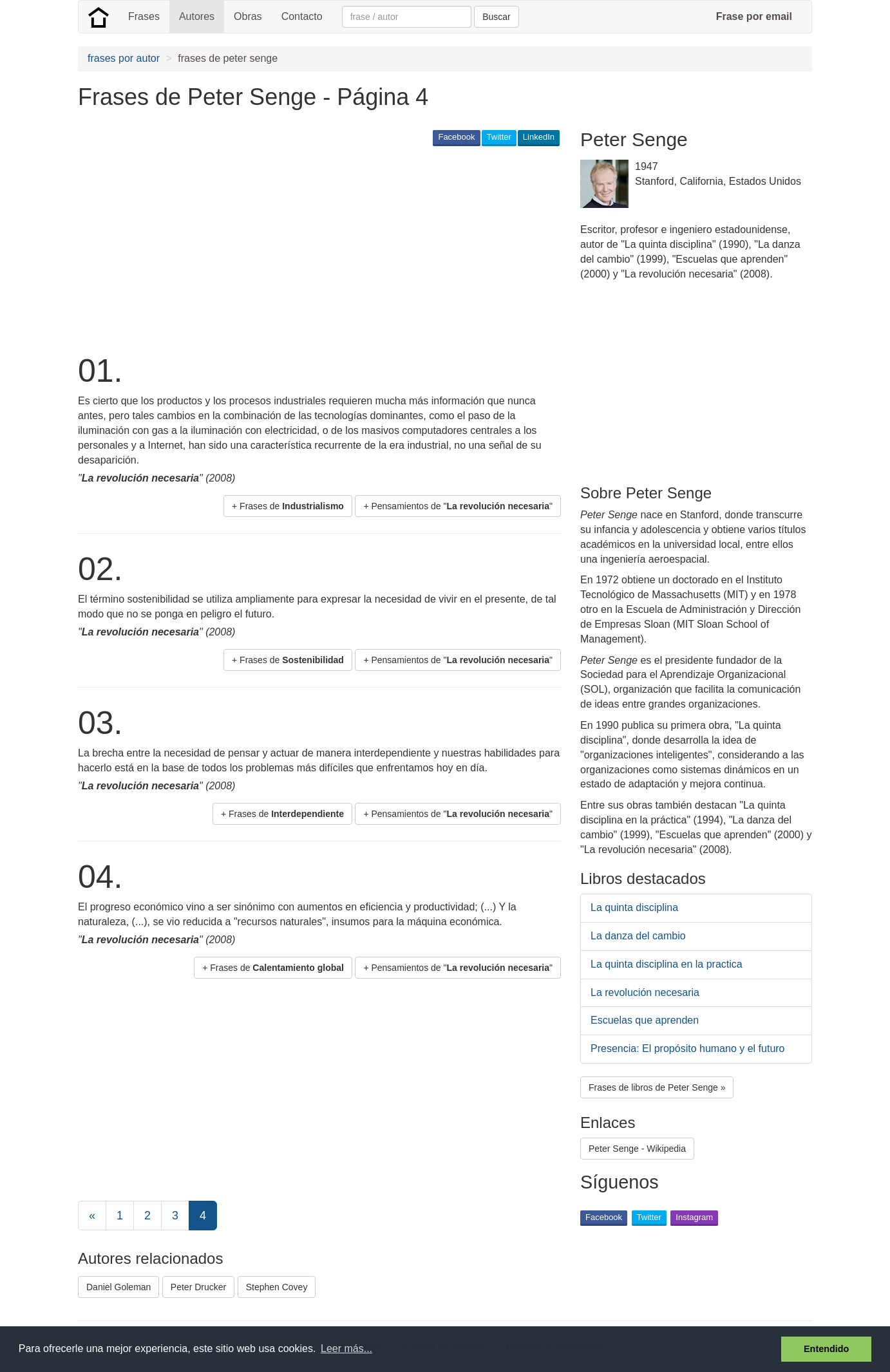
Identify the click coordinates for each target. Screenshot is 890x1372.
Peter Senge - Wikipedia (637, 1148)
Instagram (694, 1217)
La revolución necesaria (645, 992)
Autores (196, 16)
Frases (144, 16)
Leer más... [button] (346, 1348)
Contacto (302, 16)
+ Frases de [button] (288, 506)
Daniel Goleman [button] (118, 1287)
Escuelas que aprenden (645, 1020)
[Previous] (92, 1215)
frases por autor (124, 58)
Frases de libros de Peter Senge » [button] (657, 1087)
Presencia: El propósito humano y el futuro (688, 1048)
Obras (248, 16)
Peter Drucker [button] (198, 1287)
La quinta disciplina (634, 907)
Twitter (499, 137)
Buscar (496, 17)
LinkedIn (538, 137)
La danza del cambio (638, 935)
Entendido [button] (826, 1349)
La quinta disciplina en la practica (667, 964)
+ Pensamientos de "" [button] (458, 506)
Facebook (456, 137)
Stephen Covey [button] (277, 1287)
